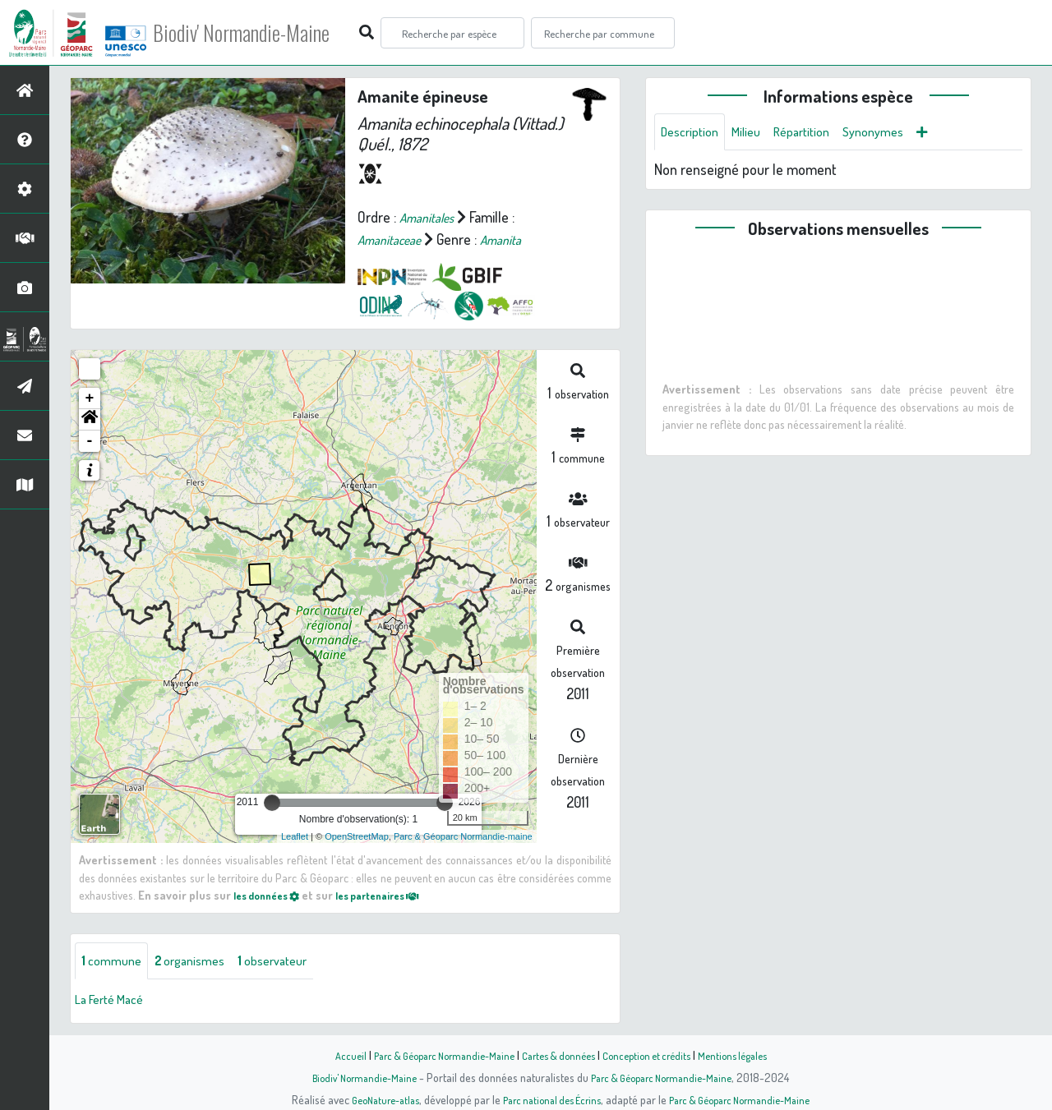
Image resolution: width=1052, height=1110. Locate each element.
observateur (293, 962)
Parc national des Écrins (548, 1099)
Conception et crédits (655, 1055)
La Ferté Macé (115, 1002)
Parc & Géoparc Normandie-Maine (432, 1055)
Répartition (818, 133)
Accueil (329, 1055)
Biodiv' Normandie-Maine (270, 32)
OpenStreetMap (357, 836)
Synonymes (897, 133)
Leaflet (294, 836)
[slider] (272, 803)
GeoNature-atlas (371, 1099)
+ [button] (90, 398)
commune (114, 962)
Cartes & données (559, 1055)
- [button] (90, 441)
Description (694, 133)
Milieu (756, 133)
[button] (89, 420)
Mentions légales (749, 1055)
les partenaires (396, 894)
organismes (201, 962)
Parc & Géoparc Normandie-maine (463, 836)
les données (272, 894)
